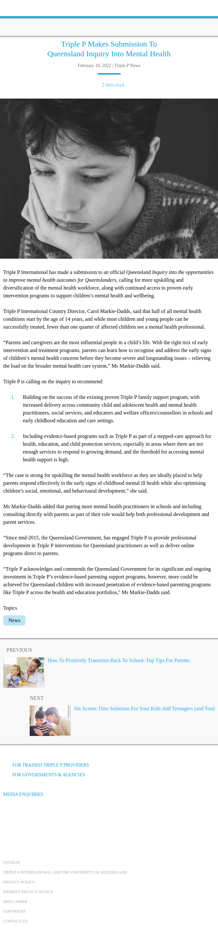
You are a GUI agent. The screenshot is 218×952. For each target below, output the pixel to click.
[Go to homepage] (109, 18)
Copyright (14, 911)
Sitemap (11, 862)
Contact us (15, 921)
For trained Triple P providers (46, 765)
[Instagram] (45, 818)
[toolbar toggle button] (16, 7)
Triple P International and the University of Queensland (65, 872)
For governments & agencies (44, 774)
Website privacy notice (28, 892)
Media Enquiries (23, 794)
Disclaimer (15, 901)
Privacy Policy (19, 882)
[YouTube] (28, 818)
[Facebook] (10, 818)
